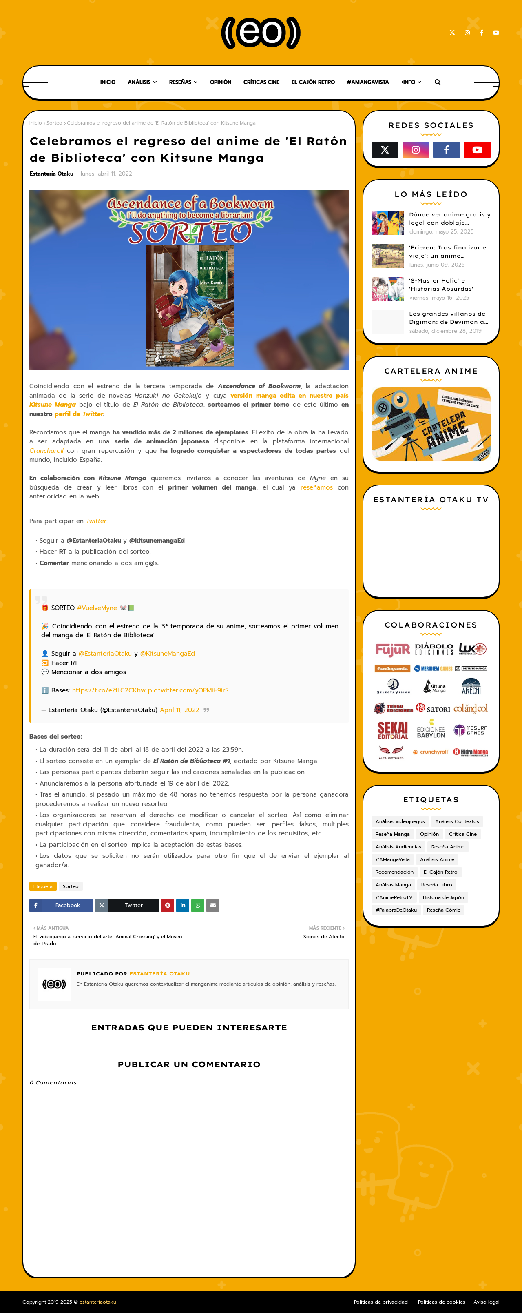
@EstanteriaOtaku (105, 653)
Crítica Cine (463, 834)
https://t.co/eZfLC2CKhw (109, 690)
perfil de (79, 413)
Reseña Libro (436, 884)
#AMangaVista (393, 859)
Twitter (96, 520)
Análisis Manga (393, 884)
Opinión (429, 834)
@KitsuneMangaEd (167, 653)
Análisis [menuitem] (139, 82)
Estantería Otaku (51, 174)
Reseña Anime (447, 846)
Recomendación (395, 872)
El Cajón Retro (441, 872)
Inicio (35, 123)
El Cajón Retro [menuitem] (313, 82)
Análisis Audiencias (398, 846)
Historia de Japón (443, 897)
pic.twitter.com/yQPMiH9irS (188, 690)
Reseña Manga (393, 834)
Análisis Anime (437, 859)
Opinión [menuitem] (220, 82)
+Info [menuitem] (408, 82)
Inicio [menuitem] (107, 82)
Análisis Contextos (457, 821)
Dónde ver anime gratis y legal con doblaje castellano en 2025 (450, 219)
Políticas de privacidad (381, 1302)
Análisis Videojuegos (400, 821)
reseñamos (317, 487)
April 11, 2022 (179, 709)
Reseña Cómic (443, 910)
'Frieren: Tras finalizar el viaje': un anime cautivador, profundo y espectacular (448, 252)
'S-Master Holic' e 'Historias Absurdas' (441, 284)
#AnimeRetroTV (394, 897)
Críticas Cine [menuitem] (261, 82)
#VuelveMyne (97, 607)
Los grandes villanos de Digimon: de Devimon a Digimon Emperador (447, 318)
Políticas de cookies (441, 1302)
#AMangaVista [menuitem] (368, 82)
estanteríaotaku (98, 1302)
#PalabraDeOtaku (396, 910)
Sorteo (54, 123)
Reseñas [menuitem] (180, 82)
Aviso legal (486, 1302)
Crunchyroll (46, 450)
